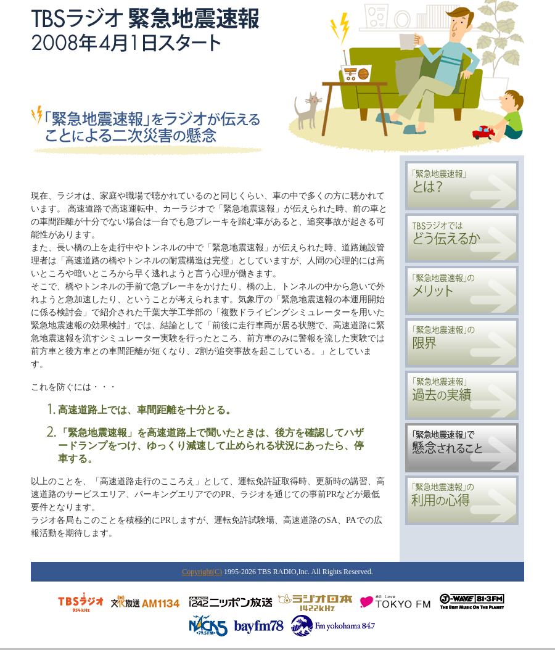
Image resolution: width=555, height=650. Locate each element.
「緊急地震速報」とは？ (462, 185)
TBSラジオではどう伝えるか (462, 238)
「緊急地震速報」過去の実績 (462, 395)
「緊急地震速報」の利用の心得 (462, 500)
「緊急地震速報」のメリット (462, 290)
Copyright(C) (202, 571)
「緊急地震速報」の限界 (462, 343)
